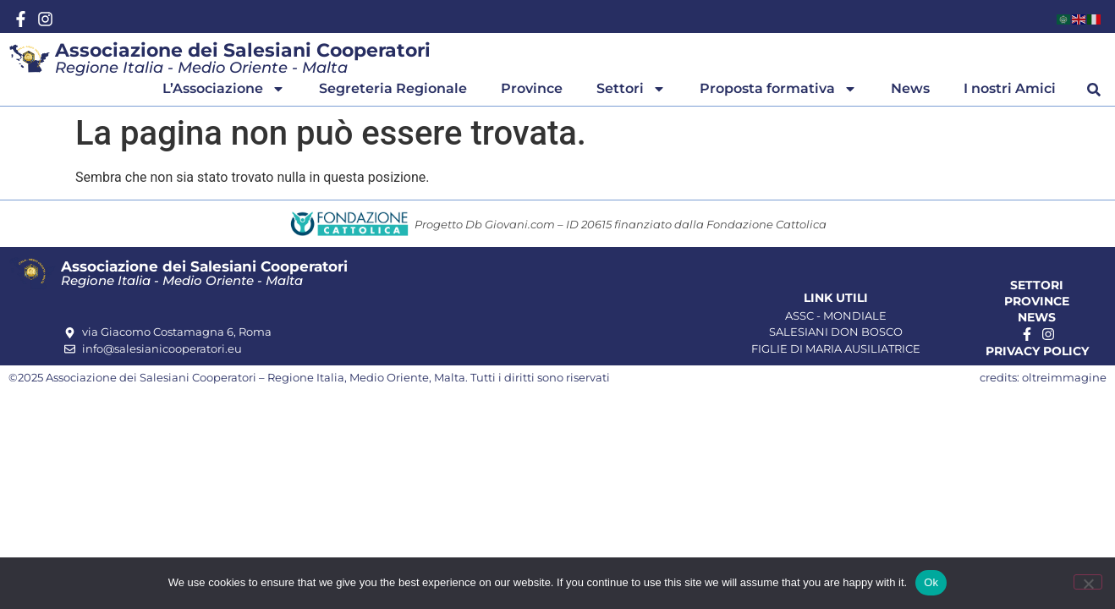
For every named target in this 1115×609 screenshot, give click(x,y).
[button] (1094, 89)
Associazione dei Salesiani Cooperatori (243, 50)
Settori (631, 88)
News (910, 88)
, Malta (447, 377)
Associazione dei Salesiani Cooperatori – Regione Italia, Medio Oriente (237, 377)
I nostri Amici (1010, 88)
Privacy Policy (1037, 351)
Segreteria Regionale (393, 88)
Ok (931, 582)
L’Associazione (223, 88)
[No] (1088, 582)
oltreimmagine (1064, 377)
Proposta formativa (778, 88)
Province (532, 88)
